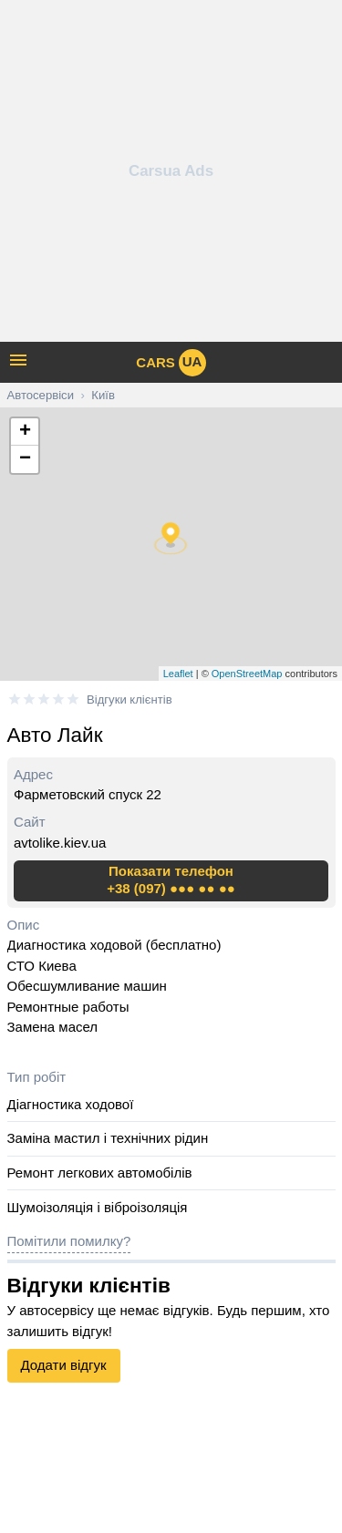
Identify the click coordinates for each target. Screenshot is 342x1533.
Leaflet (178, 673)
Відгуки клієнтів (129, 699)
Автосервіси (40, 395)
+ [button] (25, 432)
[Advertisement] (171, 171)
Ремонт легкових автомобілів (99, 1172)
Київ (103, 395)
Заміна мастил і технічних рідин (108, 1138)
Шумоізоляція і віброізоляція (97, 1207)
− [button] (25, 459)
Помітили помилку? (69, 1241)
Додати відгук (64, 1365)
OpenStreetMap (247, 673)
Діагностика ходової (70, 1104)
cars (170, 362)
